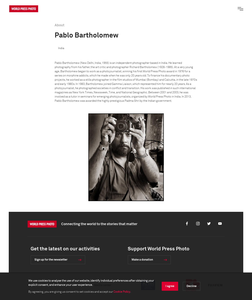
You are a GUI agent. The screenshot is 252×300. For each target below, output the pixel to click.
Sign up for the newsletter (50, 259)
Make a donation (142, 259)
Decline (192, 286)
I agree (170, 286)
